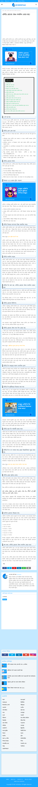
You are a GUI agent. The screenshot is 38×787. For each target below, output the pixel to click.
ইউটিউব (22, 702)
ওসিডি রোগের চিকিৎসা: (10, 96)
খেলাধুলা (22, 712)
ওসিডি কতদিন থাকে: (10, 92)
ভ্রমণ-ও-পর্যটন (6, 738)
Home (2, 1)
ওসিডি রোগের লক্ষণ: (10, 87)
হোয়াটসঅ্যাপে (6, 749)
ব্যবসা (22, 733)
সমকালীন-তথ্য (6, 743)
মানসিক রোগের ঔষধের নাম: (11, 109)
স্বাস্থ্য (5, 10)
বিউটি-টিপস (23, 730)
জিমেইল (4, 720)
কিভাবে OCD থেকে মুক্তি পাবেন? (12, 88)
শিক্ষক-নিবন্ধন (6, 741)
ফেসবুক (22, 725)
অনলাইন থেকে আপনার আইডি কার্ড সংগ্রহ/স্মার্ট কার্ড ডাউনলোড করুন (21, 677)
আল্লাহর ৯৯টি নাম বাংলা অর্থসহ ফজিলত (16, 682)
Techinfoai (18, 574)
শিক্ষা (22, 741)
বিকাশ (4, 733)
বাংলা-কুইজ (5, 730)
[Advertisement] (19, 26)
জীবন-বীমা (23, 720)
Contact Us (13, 1)
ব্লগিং (22, 736)
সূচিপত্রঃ (9, 80)
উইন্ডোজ (22, 705)
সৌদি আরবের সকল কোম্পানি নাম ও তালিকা (17, 664)
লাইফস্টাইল (23, 738)
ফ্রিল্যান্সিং (22, 728)
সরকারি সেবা (23, 743)
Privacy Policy (20, 1)
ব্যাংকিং (4, 736)
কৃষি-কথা (23, 710)
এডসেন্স (4, 707)
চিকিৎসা (4, 718)
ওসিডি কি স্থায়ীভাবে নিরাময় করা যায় (13, 101)
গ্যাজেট (22, 715)
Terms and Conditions (19, 781)
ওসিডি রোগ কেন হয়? (10, 85)
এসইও (22, 707)
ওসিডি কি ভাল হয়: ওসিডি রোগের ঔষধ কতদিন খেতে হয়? (17, 94)
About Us (7, 1)
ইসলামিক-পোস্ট (6, 705)
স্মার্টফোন (23, 746)
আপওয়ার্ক (23, 700)
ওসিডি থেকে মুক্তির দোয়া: (11, 107)
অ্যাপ (4, 700)
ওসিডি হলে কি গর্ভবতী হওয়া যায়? (12, 103)
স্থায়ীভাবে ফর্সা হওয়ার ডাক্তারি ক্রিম (15, 670)
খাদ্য (4, 712)
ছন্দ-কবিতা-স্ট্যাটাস (25, 718)
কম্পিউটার (5, 710)
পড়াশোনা (23, 723)
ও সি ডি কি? (8, 83)
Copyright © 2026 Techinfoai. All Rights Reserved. (19, 784)
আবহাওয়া (5, 702)
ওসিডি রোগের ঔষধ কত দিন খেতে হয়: (13, 98)
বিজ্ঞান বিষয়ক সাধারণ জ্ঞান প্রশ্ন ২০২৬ (16, 688)
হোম (3, 10)
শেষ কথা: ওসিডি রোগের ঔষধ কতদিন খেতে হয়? (15, 111)
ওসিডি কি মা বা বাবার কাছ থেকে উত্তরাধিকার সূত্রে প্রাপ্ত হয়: (17, 105)
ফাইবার (4, 725)
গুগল (4, 715)
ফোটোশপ (5, 728)
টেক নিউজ (5, 723)
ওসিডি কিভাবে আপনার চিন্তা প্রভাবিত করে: (14, 90)
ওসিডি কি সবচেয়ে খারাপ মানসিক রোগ (13, 100)
